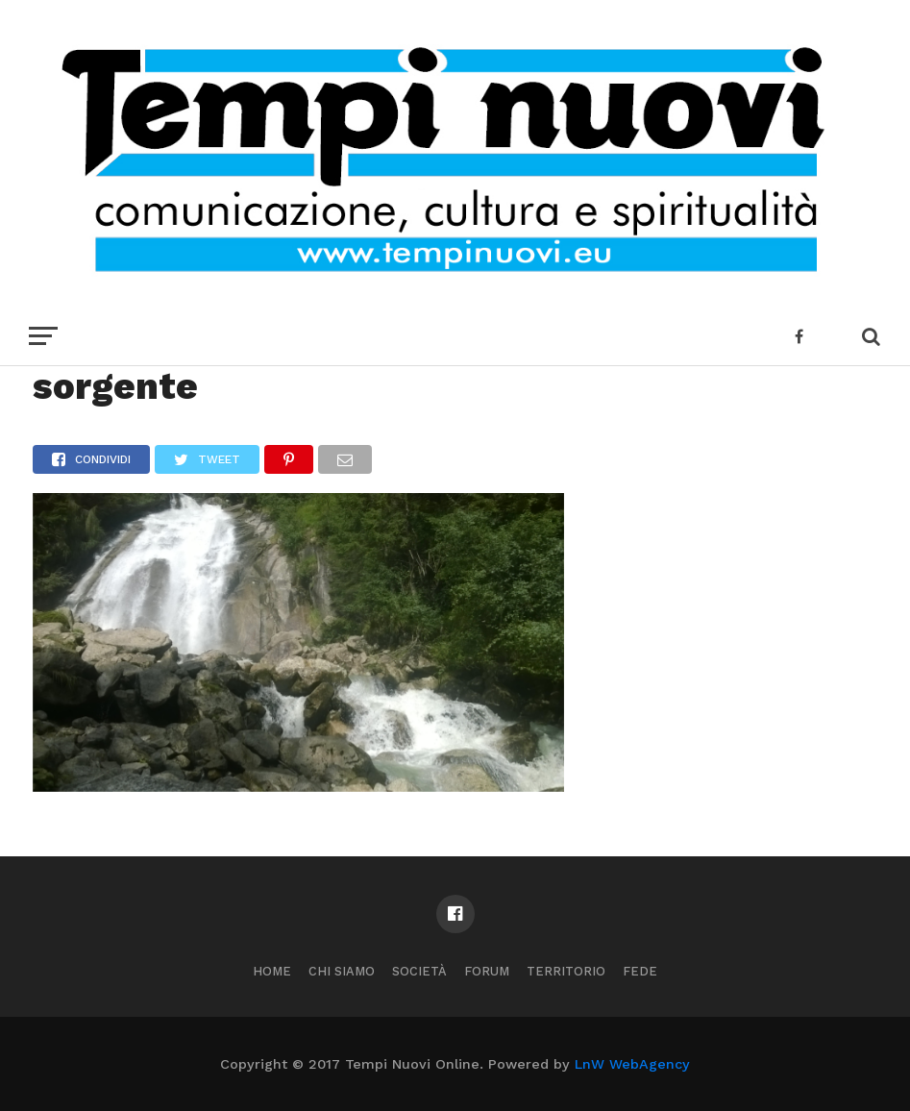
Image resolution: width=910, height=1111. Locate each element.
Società (419, 971)
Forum (486, 971)
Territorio (566, 971)
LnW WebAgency (632, 1064)
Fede (640, 971)
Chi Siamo (341, 971)
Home (272, 971)
